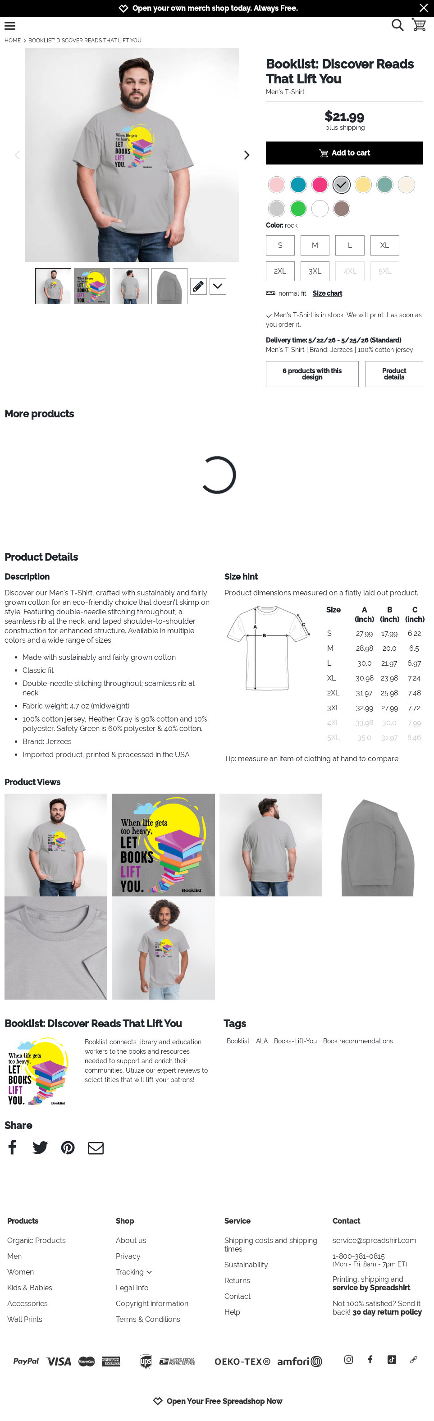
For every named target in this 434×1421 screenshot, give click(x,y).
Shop (125, 1221)
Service (237, 1221)
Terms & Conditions (148, 1319)
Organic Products (36, 1240)
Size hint (241, 576)
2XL (280, 271)
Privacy (128, 1256)
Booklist (238, 1041)
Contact (237, 1296)
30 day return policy (387, 1312)
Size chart (327, 293)
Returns (237, 1280)
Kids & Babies (29, 1288)
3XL (315, 271)
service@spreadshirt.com (374, 1240)
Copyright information (152, 1303)
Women (20, 1272)
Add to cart (344, 153)
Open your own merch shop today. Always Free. (215, 8)
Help (232, 1312)
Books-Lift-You (295, 1041)
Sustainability (246, 1265)
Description (27, 576)
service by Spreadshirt (371, 1288)
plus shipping (345, 127)
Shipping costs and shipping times (270, 1244)
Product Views (32, 782)
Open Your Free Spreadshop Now (217, 1401)
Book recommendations (358, 1041)
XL (384, 245)
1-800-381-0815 (380, 1260)
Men (14, 1256)
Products (22, 1221)
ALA (262, 1041)
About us (131, 1240)
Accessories (27, 1303)
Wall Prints (24, 1319)
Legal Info (132, 1288)
